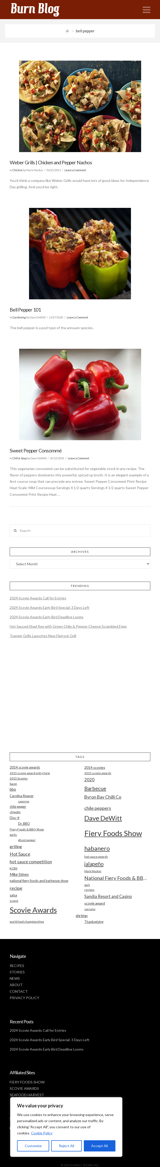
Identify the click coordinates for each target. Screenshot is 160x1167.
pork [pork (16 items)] (87, 885)
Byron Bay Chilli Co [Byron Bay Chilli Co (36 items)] (102, 797)
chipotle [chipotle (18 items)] (15, 812)
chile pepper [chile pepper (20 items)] (18, 807)
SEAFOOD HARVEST (27, 1095)
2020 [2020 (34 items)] (89, 779)
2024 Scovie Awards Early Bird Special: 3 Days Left (49, 607)
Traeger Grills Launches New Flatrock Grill (43, 636)
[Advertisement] (80, 699)
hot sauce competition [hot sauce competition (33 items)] (31, 861)
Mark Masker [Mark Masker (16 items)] (93, 871)
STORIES (17, 972)
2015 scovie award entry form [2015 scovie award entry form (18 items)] (30, 773)
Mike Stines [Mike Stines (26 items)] (19, 874)
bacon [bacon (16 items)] (13, 783)
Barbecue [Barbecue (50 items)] (95, 788)
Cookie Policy (41, 1133)
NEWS (15, 978)
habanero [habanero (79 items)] (97, 848)
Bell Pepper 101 (25, 310)
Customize (33, 1146)
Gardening (19, 317)
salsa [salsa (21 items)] (13, 895)
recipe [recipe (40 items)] (16, 888)
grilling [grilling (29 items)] (16, 846)
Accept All (99, 1146)
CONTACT (19, 991)
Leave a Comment (75, 170)
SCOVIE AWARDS (24, 1088)
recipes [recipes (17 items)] (89, 889)
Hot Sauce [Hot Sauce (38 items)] (20, 854)
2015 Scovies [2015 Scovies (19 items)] (19, 778)
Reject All (66, 1146)
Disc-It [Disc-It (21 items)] (14, 818)
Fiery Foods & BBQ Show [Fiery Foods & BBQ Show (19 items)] (27, 829)
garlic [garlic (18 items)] (13, 834)
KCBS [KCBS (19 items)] (13, 868)
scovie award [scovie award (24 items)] (94, 903)
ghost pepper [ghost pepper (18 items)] (27, 840)
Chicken (17, 170)
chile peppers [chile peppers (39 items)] (97, 808)
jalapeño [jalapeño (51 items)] (94, 864)
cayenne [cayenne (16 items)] (23, 801)
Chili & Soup (19, 458)
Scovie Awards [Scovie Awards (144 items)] (33, 909)
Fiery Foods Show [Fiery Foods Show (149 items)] (113, 833)
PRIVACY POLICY (24, 998)
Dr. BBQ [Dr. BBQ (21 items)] (24, 824)
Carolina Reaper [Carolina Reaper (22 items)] (22, 796)
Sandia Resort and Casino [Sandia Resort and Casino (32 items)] (108, 896)
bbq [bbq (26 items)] (13, 789)
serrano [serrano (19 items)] (89, 909)
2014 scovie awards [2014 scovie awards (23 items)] (25, 767)
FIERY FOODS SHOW (27, 1082)
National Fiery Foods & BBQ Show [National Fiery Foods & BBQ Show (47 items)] (117, 878)
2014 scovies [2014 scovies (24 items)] (94, 767)
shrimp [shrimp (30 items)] (82, 915)
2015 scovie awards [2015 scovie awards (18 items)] (97, 773)
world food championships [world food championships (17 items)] (27, 921)
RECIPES (17, 965)
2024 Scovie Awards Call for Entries (38, 598)
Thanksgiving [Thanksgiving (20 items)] (93, 922)
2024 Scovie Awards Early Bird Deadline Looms (47, 617)
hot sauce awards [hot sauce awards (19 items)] (96, 857)
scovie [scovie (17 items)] (14, 900)
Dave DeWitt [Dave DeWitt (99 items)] (103, 818)
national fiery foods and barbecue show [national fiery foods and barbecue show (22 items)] (39, 881)
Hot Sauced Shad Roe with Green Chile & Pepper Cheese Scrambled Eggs (68, 626)
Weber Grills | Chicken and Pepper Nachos (51, 162)
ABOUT (16, 985)
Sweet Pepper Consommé (36, 450)
